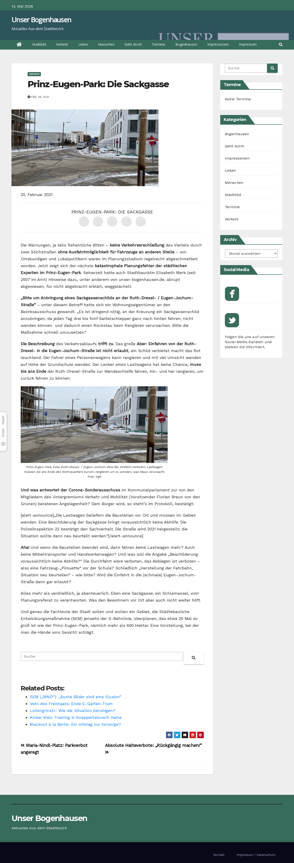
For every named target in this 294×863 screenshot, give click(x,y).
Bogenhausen (186, 44)
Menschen (106, 44)
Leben (83, 44)
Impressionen (218, 44)
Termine (158, 44)
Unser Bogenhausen (41, 19)
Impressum (248, 44)
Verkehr (62, 44)
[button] (281, 44)
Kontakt (219, 855)
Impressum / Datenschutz (256, 855)
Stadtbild (39, 44)
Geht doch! (133, 44)
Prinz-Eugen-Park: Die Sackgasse (98, 84)
